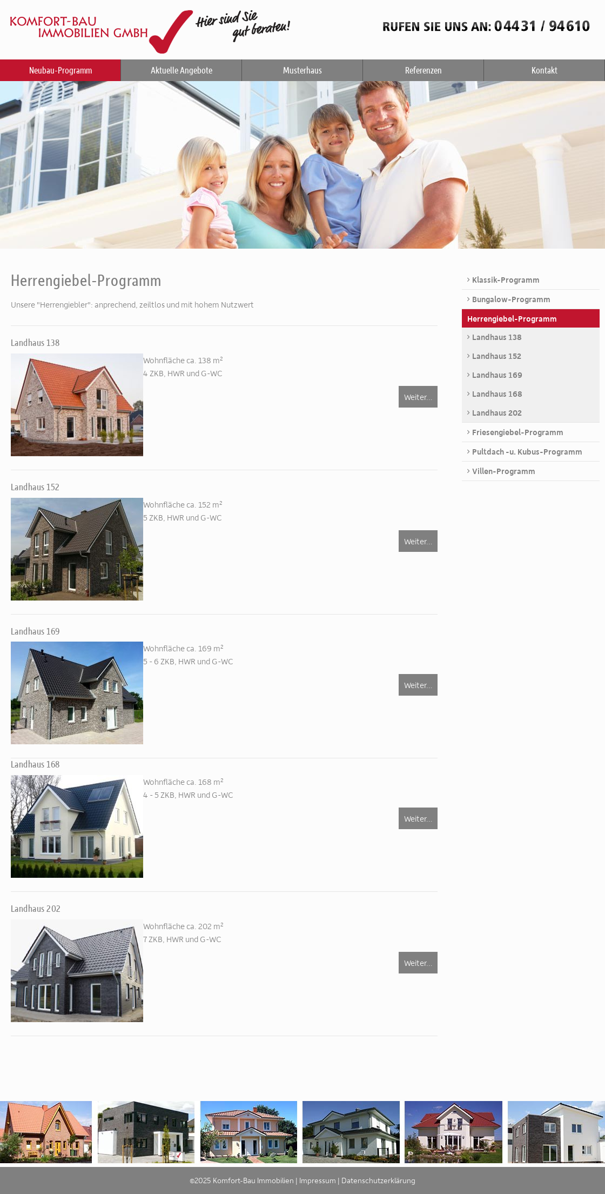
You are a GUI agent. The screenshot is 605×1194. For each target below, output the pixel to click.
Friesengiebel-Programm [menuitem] (517, 431)
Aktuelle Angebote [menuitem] (181, 70)
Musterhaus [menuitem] (302, 70)
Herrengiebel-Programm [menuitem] (512, 318)
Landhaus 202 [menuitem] (497, 412)
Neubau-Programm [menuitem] (60, 70)
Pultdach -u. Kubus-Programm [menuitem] (527, 451)
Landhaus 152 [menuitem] (496, 355)
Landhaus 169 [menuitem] (497, 374)
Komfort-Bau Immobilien (302, 27)
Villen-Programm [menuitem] (503, 470)
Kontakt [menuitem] (544, 70)
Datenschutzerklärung (378, 1180)
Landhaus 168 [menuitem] (497, 393)
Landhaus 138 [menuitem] (497, 336)
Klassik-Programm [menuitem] (506, 279)
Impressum (317, 1180)
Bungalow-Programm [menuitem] (511, 299)
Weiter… (418, 396)
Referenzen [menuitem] (423, 70)
